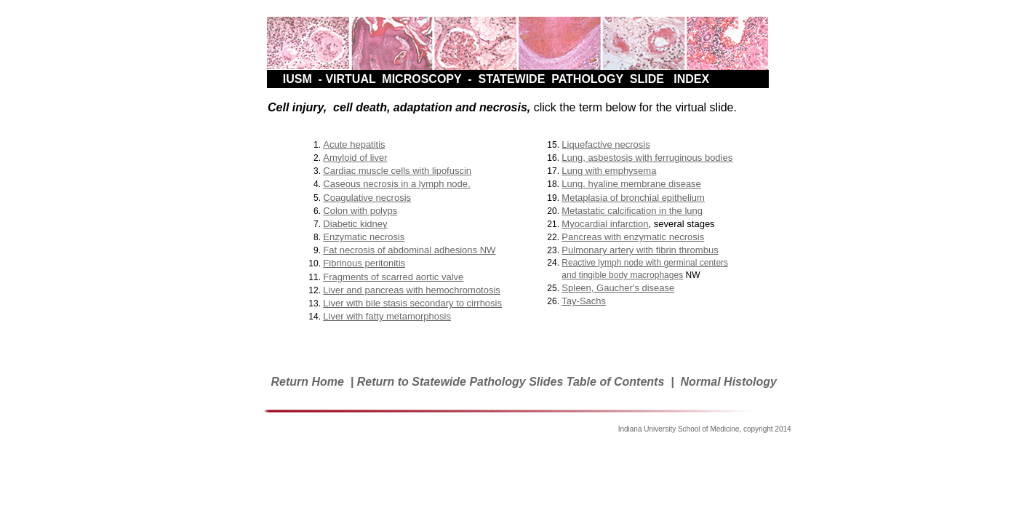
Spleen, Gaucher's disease (618, 287)
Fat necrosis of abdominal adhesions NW (409, 250)
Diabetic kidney (355, 223)
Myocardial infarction (605, 223)
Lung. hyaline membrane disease (631, 183)
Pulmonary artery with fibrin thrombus (640, 250)
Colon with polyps (360, 210)
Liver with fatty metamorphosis (387, 316)
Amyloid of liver (355, 157)
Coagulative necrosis (367, 197)
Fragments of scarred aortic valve (393, 276)
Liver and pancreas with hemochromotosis (411, 290)
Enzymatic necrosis (363, 236)
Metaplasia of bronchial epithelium (633, 197)
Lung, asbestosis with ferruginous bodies (647, 157)
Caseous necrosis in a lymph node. (396, 183)
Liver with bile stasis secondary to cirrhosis (412, 303)
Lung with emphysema (609, 170)
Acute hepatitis (354, 144)
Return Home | (313, 382)
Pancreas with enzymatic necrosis (633, 236)
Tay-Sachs (584, 300)
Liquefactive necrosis (606, 144)
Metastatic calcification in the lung (632, 210)
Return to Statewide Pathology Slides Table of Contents (511, 382)
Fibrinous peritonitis (364, 263)
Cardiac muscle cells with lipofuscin (397, 170)
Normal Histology (729, 382)
